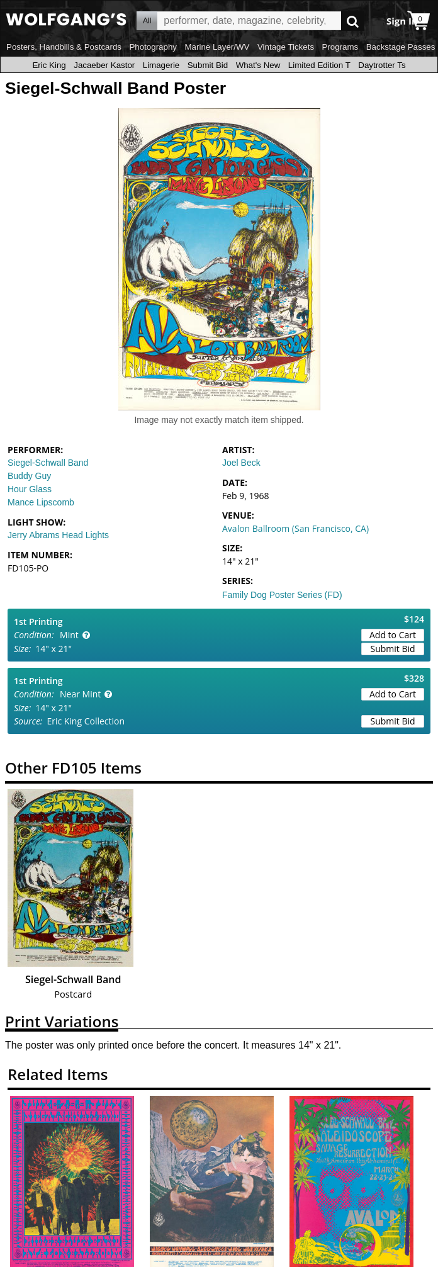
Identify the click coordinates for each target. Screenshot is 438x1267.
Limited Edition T (319, 65)
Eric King (48, 65)
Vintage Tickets (285, 47)
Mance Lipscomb (41, 502)
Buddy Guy (29, 476)
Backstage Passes (400, 47)
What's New (258, 65)
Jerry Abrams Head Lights (58, 535)
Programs (340, 47)
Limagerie (161, 65)
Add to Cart (392, 635)
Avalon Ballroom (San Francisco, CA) (295, 528)
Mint (69, 635)
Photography (153, 47)
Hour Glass (30, 489)
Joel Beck (241, 463)
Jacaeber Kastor (104, 65)
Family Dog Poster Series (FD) (282, 595)
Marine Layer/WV (216, 47)
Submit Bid (208, 65)
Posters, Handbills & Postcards (63, 47)
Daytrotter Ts (381, 65)
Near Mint (80, 694)
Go (352, 21)
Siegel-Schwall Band (48, 463)
